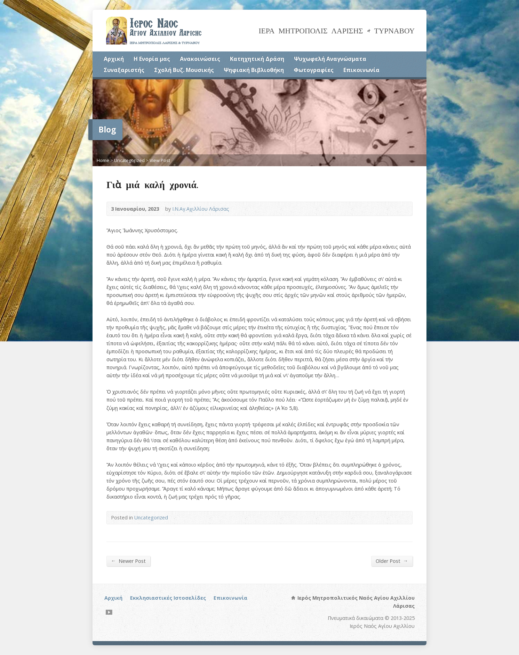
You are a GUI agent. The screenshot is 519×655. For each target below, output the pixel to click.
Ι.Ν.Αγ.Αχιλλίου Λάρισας (200, 208)
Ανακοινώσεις (200, 59)
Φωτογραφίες (314, 70)
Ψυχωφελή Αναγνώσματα (330, 59)
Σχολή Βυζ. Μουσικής (184, 70)
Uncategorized (129, 160)
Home (103, 160)
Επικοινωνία (361, 70)
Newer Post (128, 560)
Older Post (392, 560)
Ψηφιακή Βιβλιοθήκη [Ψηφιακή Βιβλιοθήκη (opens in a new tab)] (254, 70)
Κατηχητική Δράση (257, 59)
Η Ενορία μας (152, 59)
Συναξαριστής (124, 70)
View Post (160, 160)
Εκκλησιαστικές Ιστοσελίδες (168, 598)
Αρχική (114, 59)
